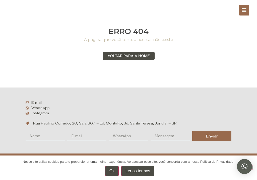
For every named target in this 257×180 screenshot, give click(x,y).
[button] (244, 166)
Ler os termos (137, 171)
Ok (111, 171)
